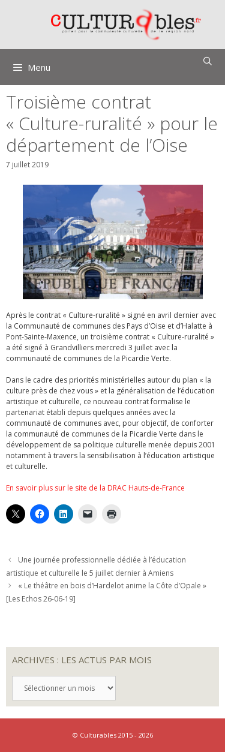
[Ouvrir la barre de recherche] (207, 61)
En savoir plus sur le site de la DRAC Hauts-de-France (95, 488)
